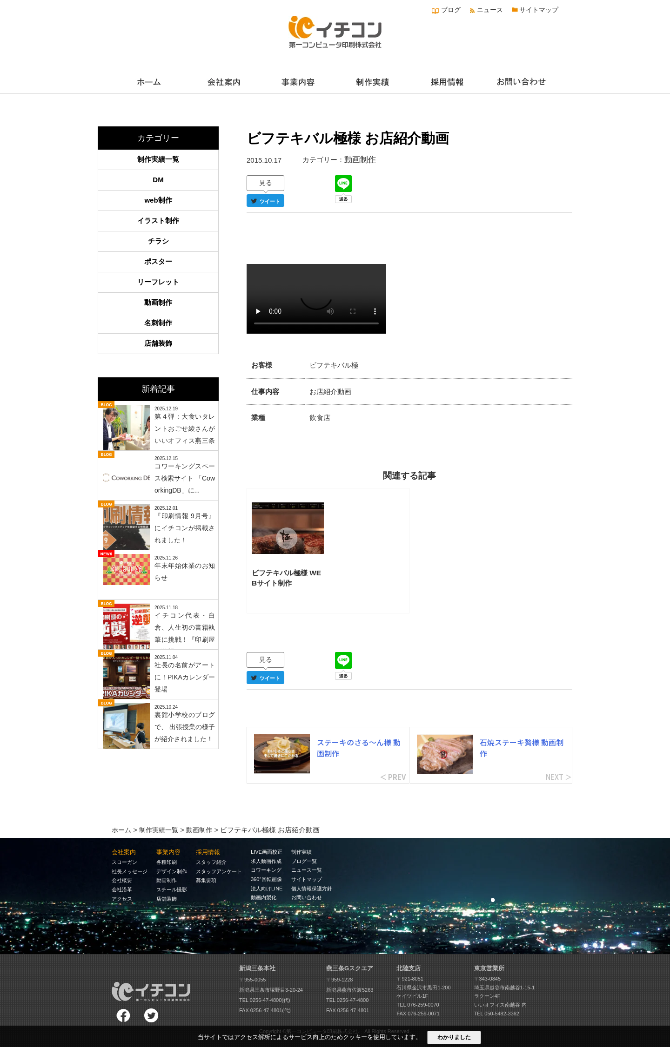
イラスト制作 (158, 220)
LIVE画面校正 (266, 852)
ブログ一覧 (304, 861)
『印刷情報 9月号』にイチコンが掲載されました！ (184, 528)
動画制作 (360, 159)
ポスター (158, 261)
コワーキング (266, 870)
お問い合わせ (306, 897)
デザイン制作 (171, 871)
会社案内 (124, 852)
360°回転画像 (266, 879)
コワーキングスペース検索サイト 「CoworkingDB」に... (184, 478)
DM (158, 180)
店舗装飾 (158, 343)
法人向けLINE (266, 888)
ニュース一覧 (306, 870)
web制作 (158, 200)
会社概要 (122, 880)
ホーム (121, 830)
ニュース (490, 9)
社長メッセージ (129, 871)
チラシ (158, 241)
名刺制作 (158, 323)
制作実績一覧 (158, 159)
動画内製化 (263, 897)
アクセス (122, 899)
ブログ (451, 9)
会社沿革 (122, 889)
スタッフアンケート (219, 871)
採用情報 (208, 852)
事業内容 (168, 852)
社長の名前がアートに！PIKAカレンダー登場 (184, 677)
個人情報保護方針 (311, 888)
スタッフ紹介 (211, 862)
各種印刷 (166, 862)
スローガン (124, 862)
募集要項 (206, 880)
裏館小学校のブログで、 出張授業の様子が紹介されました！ (184, 727)
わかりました (454, 1037)
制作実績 (301, 852)
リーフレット (158, 282)
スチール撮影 (171, 889)
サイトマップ (538, 9)
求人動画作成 (266, 861)
